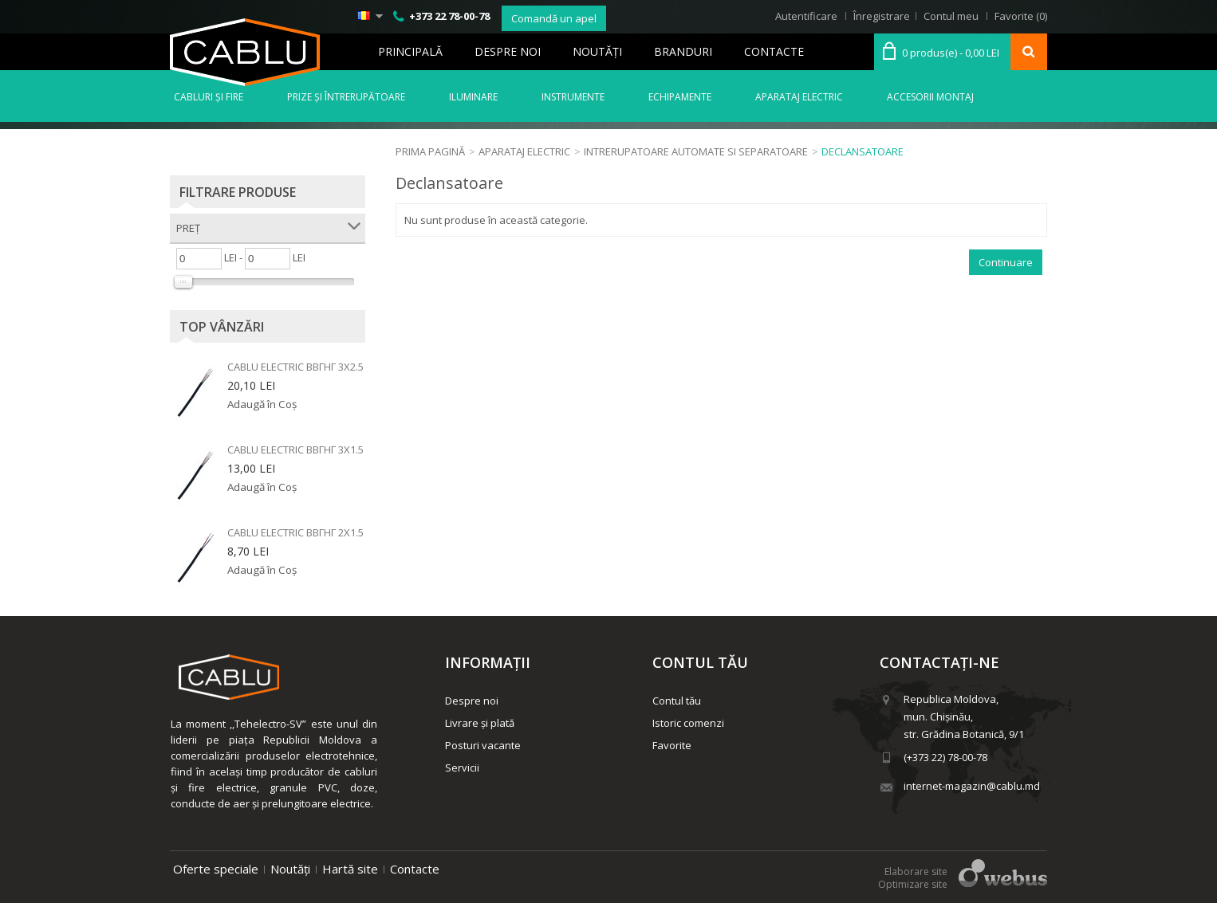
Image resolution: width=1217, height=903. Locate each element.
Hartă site (350, 869)
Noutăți (290, 869)
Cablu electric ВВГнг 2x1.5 (295, 532)
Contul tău (676, 700)
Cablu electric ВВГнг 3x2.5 (295, 366)
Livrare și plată (479, 723)
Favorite (671, 745)
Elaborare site (915, 871)
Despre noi (508, 51)
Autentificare (806, 16)
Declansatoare (862, 151)
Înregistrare (881, 16)
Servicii (462, 767)
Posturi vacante (483, 745)
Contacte (774, 51)
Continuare (1006, 262)
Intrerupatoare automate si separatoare (696, 151)
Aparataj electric (524, 151)
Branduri (683, 51)
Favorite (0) (1020, 16)
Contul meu (951, 16)
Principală (410, 51)
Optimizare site (912, 884)
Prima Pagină (430, 151)
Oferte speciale (215, 869)
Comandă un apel (554, 18)
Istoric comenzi (688, 723)
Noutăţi (597, 51)
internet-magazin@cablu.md (972, 786)
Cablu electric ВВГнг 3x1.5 (295, 449)
